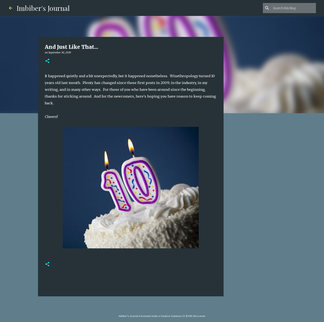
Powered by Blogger (162, 307)
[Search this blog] (293, 8)
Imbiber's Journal (43, 8)
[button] (47, 61)
